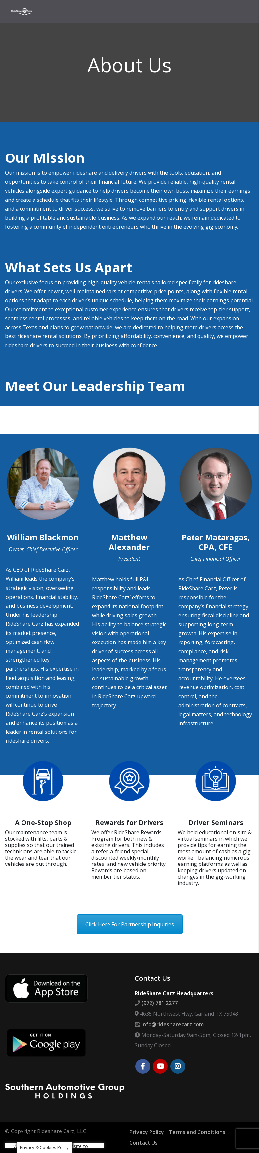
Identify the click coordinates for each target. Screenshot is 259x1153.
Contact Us (143, 1142)
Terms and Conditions (197, 1132)
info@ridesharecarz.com (172, 1024)
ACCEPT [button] (65, 1123)
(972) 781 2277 (159, 1003)
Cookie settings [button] (32, 1123)
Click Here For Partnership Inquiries (129, 924)
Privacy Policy (146, 1132)
